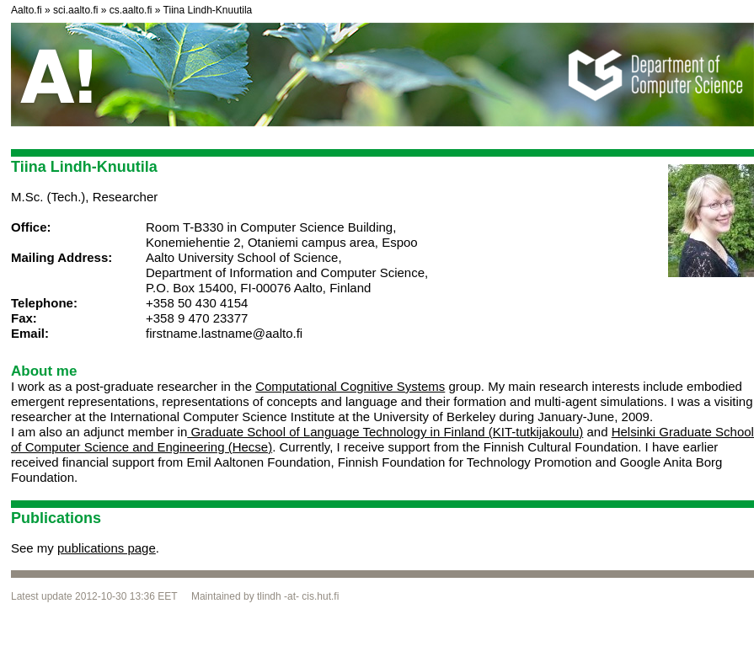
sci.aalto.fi (75, 10)
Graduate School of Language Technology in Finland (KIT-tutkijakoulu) (385, 432)
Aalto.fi (26, 10)
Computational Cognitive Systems (350, 386)
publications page (106, 548)
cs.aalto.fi (131, 10)
